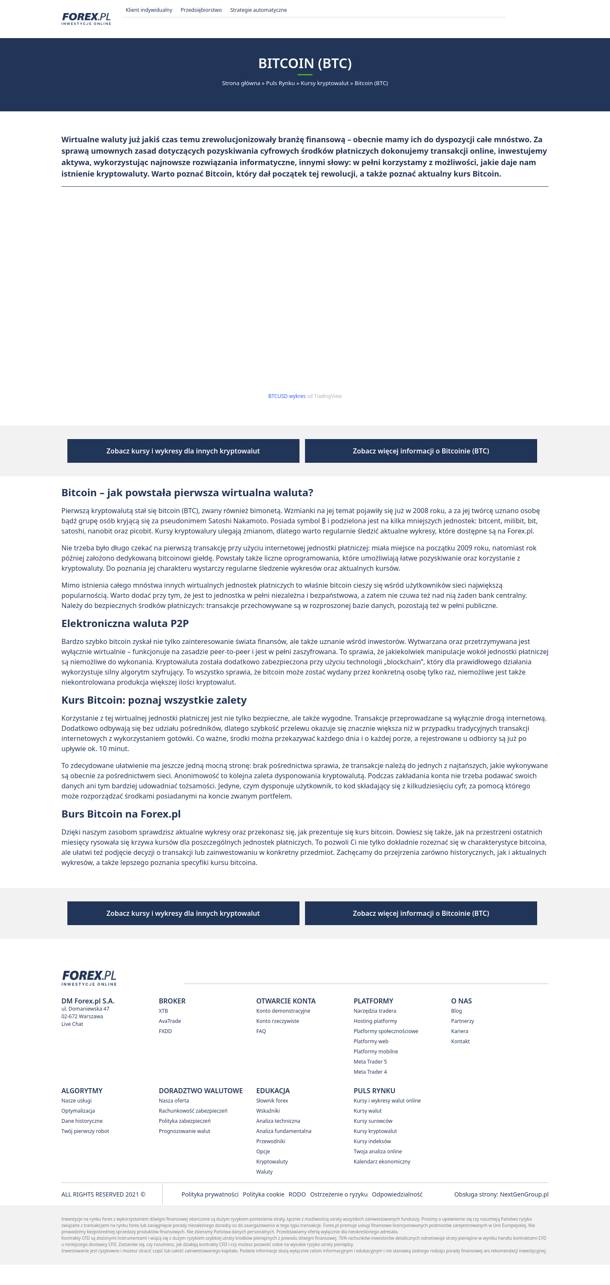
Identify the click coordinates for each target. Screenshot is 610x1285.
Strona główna (241, 83)
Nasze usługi (76, 1121)
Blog (456, 1031)
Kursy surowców (373, 1141)
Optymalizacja (78, 1131)
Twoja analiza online (378, 1171)
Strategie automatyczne (258, 10)
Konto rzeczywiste (277, 1041)
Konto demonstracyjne (283, 1031)
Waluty (264, 1192)
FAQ (261, 1051)
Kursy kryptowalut (325, 83)
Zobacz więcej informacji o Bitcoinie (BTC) (373, 456)
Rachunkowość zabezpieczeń (193, 1131)
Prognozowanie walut (184, 1151)
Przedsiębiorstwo (201, 10)
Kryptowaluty (272, 1182)
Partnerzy (462, 1041)
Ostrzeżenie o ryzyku (339, 1214)
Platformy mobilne (376, 1071)
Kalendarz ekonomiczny (382, 1182)
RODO (297, 1214)
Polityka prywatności (209, 1214)
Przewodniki (270, 1161)
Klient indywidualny (149, 10)
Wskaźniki (268, 1131)
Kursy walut (368, 1131)
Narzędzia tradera (375, 1031)
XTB (163, 1031)
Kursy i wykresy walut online (387, 1121)
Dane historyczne (82, 1141)
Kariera (459, 1051)
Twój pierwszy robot (85, 1151)
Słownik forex (272, 1121)
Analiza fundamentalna (283, 1151)
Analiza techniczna (278, 1141)
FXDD (165, 1051)
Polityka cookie (263, 1214)
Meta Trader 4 (370, 1092)
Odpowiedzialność (397, 1214)
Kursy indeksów (372, 1161)
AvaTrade (170, 1041)
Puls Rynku (280, 83)
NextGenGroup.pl (524, 1214)
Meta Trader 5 (370, 1082)
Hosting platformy (375, 1041)
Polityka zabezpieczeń (185, 1141)
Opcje (263, 1171)
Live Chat (72, 1044)
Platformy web (371, 1061)
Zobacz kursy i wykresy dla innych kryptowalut (231, 456)
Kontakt (460, 1061)
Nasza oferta (174, 1121)
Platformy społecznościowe (386, 1051)
